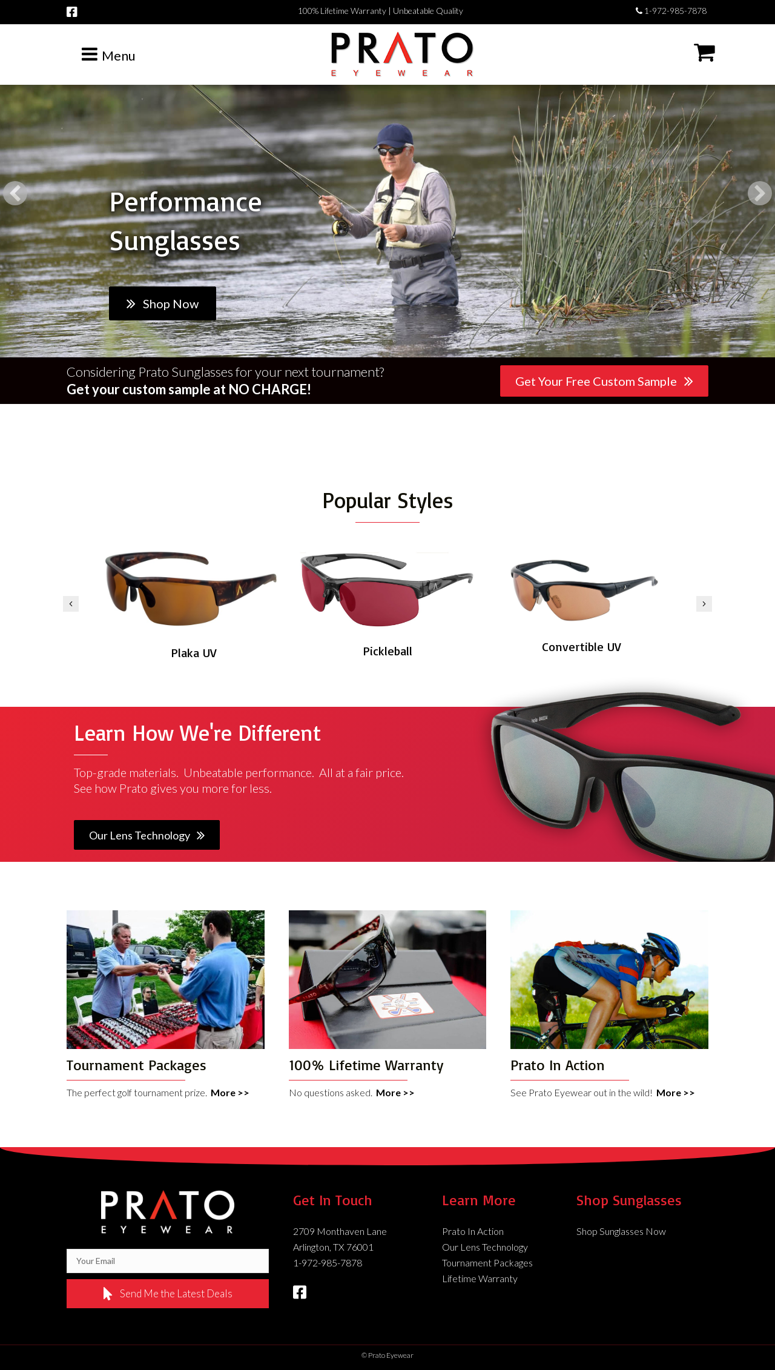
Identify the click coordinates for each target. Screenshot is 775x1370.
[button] (15, 193)
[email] (168, 1261)
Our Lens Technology (485, 1247)
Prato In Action (473, 1231)
